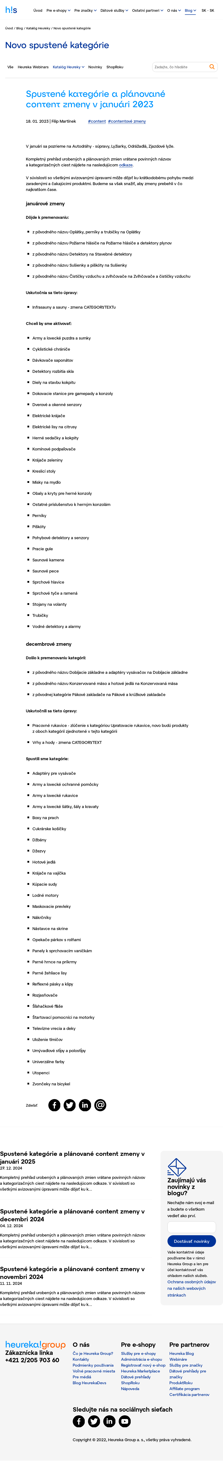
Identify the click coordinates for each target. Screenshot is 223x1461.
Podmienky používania (93, 1365)
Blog (19, 28)
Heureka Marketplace (141, 1371)
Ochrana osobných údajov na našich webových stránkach (191, 1289)
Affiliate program (184, 1389)
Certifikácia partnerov (189, 1394)
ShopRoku (114, 67)
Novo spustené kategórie (72, 28)
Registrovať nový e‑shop (143, 1365)
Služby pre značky (186, 1365)
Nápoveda (130, 1389)
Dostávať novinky (191, 1241)
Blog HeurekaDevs (89, 1383)
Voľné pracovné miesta (94, 1371)
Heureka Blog (181, 1353)
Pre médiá (82, 1377)
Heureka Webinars (33, 67)
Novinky (95, 67)
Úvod (38, 10)
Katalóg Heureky (38, 28)
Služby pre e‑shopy (138, 1353)
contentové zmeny (127, 121)
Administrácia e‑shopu (141, 1359)
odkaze (126, 165)
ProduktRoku (181, 1383)
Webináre (178, 1359)
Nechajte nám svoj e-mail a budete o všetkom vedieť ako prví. (190, 1210)
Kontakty (81, 1359)
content (97, 121)
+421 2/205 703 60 (32, 1360)
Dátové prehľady (136, 1377)
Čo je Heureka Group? (93, 1353)
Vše (10, 67)
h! (11, 10)
